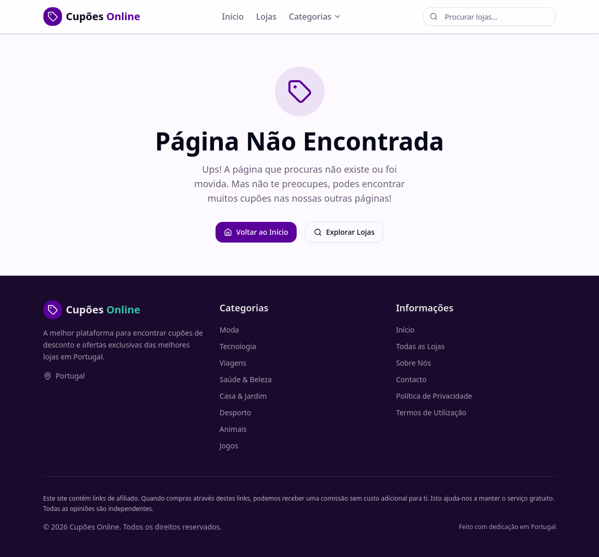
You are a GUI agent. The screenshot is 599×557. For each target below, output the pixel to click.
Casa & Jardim (243, 396)
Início (232, 16)
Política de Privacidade (434, 396)
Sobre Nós (413, 363)
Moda (229, 330)
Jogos (229, 445)
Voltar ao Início (256, 232)
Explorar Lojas (344, 232)
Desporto (235, 412)
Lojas (266, 16)
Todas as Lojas (420, 346)
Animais (233, 429)
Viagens (233, 363)
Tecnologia (238, 346)
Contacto (411, 379)
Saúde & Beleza (246, 379)
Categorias (315, 16)
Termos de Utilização (431, 412)
